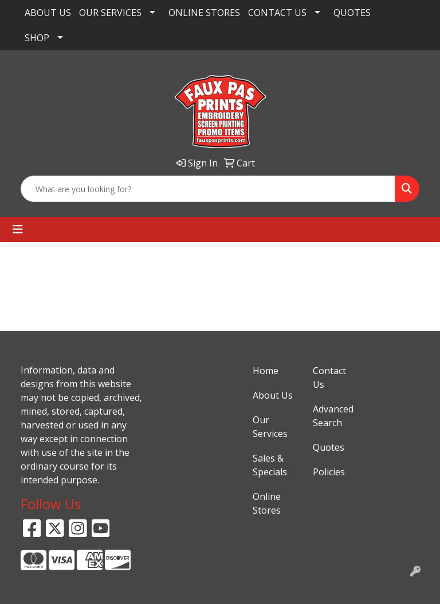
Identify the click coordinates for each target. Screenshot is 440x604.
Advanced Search (333, 416)
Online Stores (267, 503)
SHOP (37, 37)
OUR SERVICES (110, 12)
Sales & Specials (270, 465)
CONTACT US (277, 12)
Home (265, 370)
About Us (273, 395)
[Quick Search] (208, 189)
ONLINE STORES (204, 12)
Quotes (328, 447)
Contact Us (329, 377)
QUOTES (352, 12)
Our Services (270, 427)
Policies (329, 472)
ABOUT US (48, 12)
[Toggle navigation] (18, 229)
